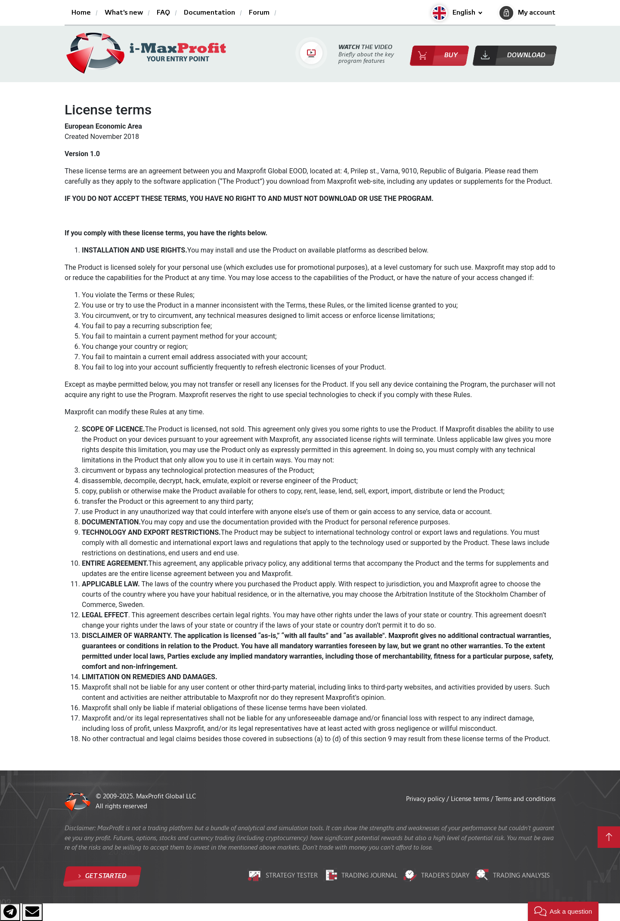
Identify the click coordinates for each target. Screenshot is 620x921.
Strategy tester (283, 875)
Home (81, 12)
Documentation (209, 12)
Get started (105, 876)
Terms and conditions (525, 798)
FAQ (163, 12)
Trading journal (360, 875)
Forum (259, 12)
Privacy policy (426, 798)
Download (526, 55)
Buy (451, 55)
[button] (457, 13)
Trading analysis (512, 875)
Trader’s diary (436, 875)
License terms (471, 798)
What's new (124, 12)
